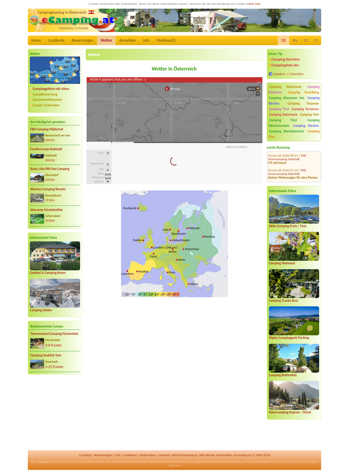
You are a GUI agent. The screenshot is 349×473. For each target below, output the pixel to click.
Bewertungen (82, 40)
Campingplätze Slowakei (201, 461)
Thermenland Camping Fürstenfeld (54, 334)
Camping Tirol (279, 109)
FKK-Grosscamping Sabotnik (287, 162)
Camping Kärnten (306, 126)
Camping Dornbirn (286, 59)
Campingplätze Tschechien (146, 461)
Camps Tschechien (46, 105)
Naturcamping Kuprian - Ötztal (290, 412)
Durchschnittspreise (47, 99)
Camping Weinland (282, 263)
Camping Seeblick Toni (45, 355)
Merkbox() (165, 40)
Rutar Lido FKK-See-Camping (49, 169)
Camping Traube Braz (283, 301)
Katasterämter (293, 461)
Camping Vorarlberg (303, 92)
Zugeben (279, 74)
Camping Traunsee (303, 103)
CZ (306, 40)
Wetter (106, 40)
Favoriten (297, 74)
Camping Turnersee (305, 109)
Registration (148, 455)
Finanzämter (308, 461)
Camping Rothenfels (283, 375)
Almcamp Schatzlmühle (46, 210)
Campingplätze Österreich (49, 461)
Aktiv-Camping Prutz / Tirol (287, 226)
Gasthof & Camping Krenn (48, 273)
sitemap (164, 455)
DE (283, 40)
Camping (85, 455)
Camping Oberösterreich (286, 131)
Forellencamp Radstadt (46, 149)
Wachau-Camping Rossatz (48, 189)
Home (36, 40)
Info (146, 40)
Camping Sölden (41, 310)
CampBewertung (45, 94)
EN (295, 40)
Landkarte (56, 40)
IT (316, 40)
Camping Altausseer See (286, 98)
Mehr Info (253, 4)
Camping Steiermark (285, 87)
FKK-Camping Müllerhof (46, 129)
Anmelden (127, 40)
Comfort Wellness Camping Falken (290, 177)
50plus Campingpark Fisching (289, 338)
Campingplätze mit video (51, 89)
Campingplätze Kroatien (267, 461)
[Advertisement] (55, 412)
